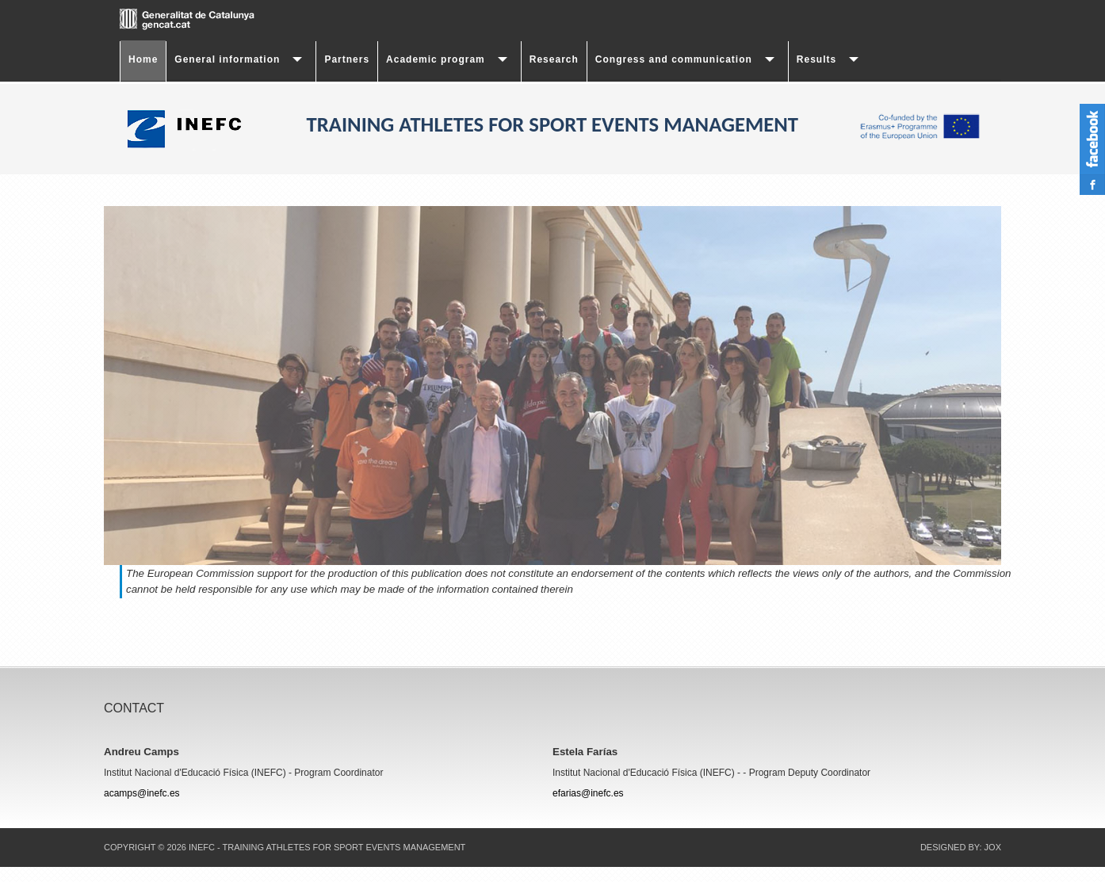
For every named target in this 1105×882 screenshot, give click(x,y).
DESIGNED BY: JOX (960, 847)
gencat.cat (215, 19)
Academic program (435, 59)
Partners (346, 59)
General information (227, 59)
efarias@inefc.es (588, 793)
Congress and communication (673, 59)
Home (143, 59)
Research (554, 59)
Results (816, 59)
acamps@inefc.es (142, 793)
